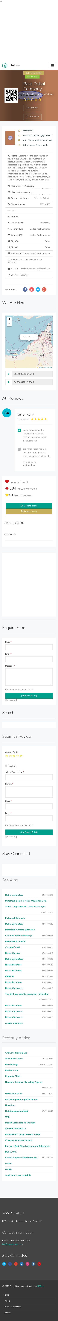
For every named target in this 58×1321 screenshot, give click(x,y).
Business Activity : (29, 198)
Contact (7, 1312)
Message (10, 666)
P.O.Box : (13, 216)
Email (8, 654)
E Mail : (29, 268)
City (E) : (29, 241)
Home (6, 1295)
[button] (36, 336)
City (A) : (29, 247)
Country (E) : (29, 228)
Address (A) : (25, 261)
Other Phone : (29, 222)
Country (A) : (29, 235)
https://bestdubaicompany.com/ (37, 140)
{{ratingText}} (11, 766)
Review (9, 784)
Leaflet (39, 367)
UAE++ (40, 1286)
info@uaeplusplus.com (12, 1244)
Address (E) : (29, 253)
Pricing (7, 1301)
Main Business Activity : (29, 193)
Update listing (30, 505)
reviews (27, 495)
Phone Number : (29, 204)
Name (8, 642)
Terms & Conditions (12, 1306)
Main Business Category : (29, 186)
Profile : (29, 167)
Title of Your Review (14, 772)
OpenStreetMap (48, 367)
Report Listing (30, 511)
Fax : (11, 210)
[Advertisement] (29, 32)
